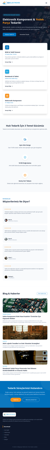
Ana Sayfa (6, 430)
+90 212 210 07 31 (31, 400)
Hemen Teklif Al (9, 34)
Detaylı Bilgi (9, 62)
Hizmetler (6, 434)
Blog (5, 437)
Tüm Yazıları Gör (42, 293)
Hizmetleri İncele (24, 34)
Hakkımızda (6, 432)
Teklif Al (15, 400)
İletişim (5, 439)
